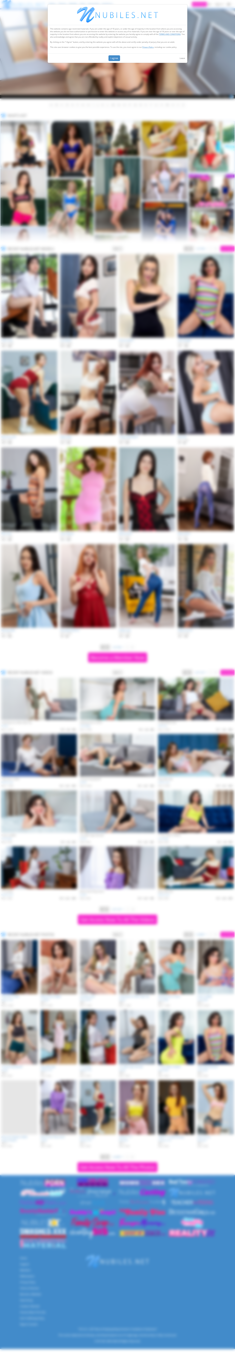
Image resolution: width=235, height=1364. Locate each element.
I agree (114, 58)
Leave (182, 58)
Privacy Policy (148, 47)
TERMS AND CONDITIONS (170, 34)
